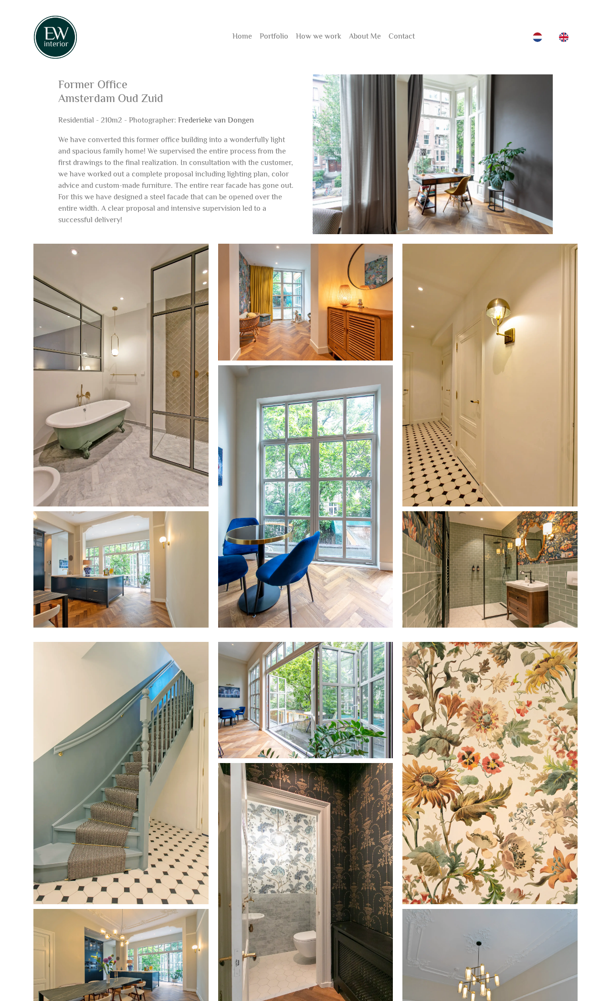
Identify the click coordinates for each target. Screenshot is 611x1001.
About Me (365, 37)
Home (242, 37)
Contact (402, 37)
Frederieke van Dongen (216, 121)
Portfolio (274, 37)
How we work (318, 37)
